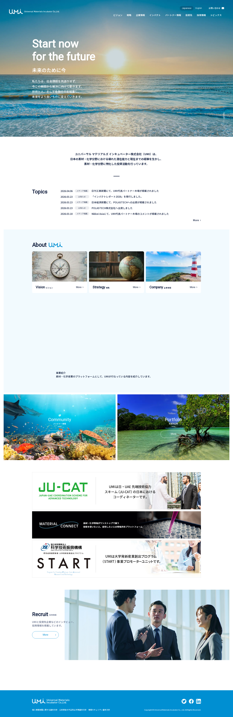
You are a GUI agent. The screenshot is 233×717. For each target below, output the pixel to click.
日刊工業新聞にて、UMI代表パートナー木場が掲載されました (125, 191)
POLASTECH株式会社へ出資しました (112, 207)
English (197, 8)
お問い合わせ (213, 8)
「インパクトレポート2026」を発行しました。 (117, 196)
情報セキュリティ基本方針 (99, 709)
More (196, 219)
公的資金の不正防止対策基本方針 (73, 709)
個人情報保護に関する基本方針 (44, 709)
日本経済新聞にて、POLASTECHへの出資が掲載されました (124, 202)
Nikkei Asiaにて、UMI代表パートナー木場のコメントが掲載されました (130, 213)
